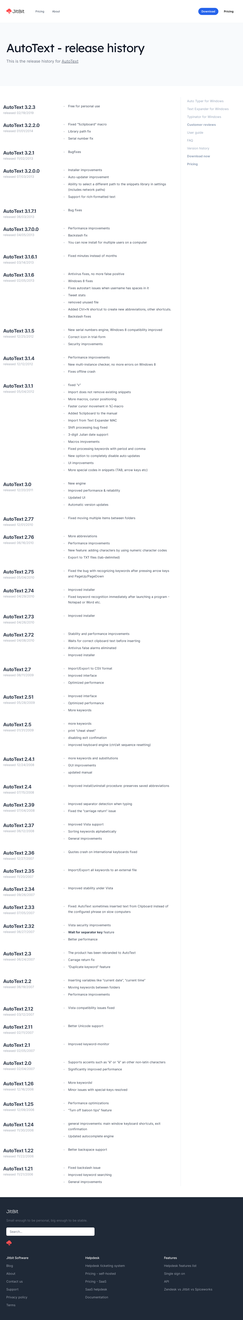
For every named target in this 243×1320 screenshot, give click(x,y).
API (166, 1281)
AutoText (70, 61)
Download (208, 11)
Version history (198, 148)
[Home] (15, 11)
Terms (10, 1305)
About (56, 11)
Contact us (14, 1281)
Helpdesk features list (180, 1266)
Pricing (39, 11)
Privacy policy (16, 1297)
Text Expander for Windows (208, 109)
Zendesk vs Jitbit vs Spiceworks (188, 1289)
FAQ (190, 140)
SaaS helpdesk (96, 1289)
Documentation (96, 1297)
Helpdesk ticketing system (105, 1266)
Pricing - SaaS (95, 1281)
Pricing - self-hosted (100, 1274)
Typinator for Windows (204, 117)
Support (12, 1289)
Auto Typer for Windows (205, 101)
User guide (195, 132)
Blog (9, 1266)
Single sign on (174, 1274)
